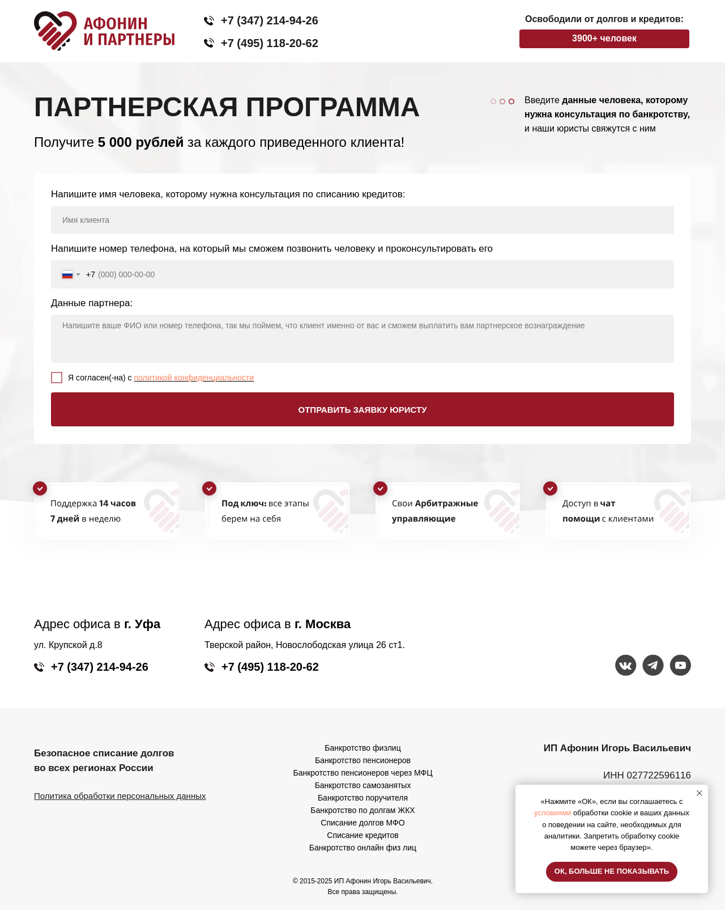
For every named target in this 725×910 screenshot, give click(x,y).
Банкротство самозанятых (363, 785)
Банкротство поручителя (363, 797)
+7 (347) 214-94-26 (269, 20)
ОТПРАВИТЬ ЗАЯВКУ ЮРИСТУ (362, 409)
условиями (552, 813)
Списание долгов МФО (362, 822)
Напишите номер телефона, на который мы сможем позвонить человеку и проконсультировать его (272, 248)
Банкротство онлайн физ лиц (362, 847)
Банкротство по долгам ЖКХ (362, 810)
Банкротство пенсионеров (363, 760)
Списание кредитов (362, 835)
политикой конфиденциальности (194, 377)
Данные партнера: (92, 303)
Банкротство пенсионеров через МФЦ (363, 772)
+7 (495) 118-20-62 (269, 43)
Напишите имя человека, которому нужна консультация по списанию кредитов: (228, 194)
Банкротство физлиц (362, 747)
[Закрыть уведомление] (699, 793)
